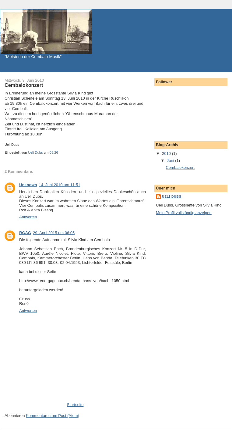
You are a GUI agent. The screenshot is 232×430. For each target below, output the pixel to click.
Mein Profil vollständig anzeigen (184, 212)
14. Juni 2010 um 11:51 (59, 185)
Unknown (28, 185)
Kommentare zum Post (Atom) (52, 415)
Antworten (28, 217)
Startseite (75, 404)
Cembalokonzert (180, 167)
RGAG (25, 232)
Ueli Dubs (171, 196)
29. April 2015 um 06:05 (54, 232)
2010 (167, 153)
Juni (171, 160)
